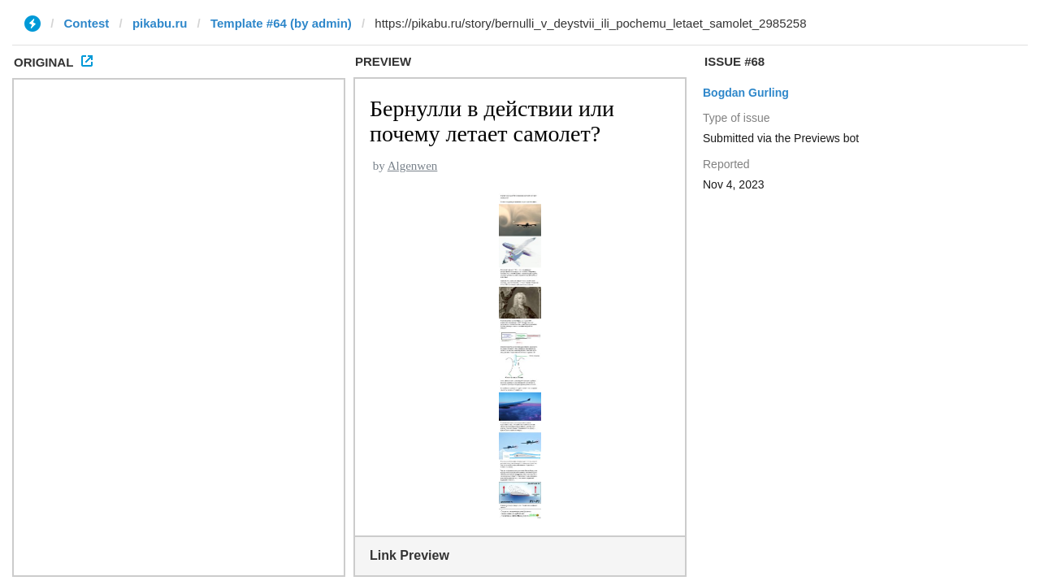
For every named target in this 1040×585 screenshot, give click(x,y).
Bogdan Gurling (746, 92)
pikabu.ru (160, 23)
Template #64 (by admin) (281, 23)
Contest (87, 23)
